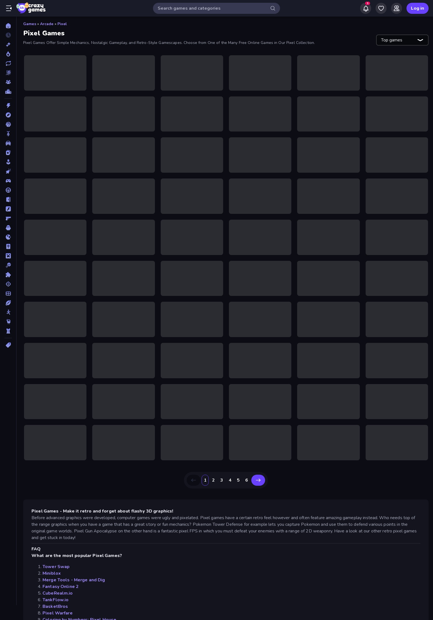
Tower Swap (56, 567)
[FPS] (8, 218)
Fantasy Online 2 (61, 587)
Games (29, 24)
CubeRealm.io (58, 593)
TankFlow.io (55, 600)
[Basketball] (8, 124)
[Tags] (8, 345)
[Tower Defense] (8, 331)
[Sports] (8, 303)
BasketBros (55, 606)
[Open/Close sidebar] (8, 8)
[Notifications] (365, 8)
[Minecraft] (8, 256)
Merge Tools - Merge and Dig (74, 580)
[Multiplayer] (8, 82)
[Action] (8, 105)
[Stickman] (8, 312)
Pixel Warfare (58, 613)
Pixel (62, 24)
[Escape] (8, 199)
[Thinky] (8, 321)
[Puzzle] (8, 274)
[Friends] (396, 8)
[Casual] (8, 162)
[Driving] (8, 190)
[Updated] (8, 63)
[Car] (8, 143)
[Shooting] (8, 284)
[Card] (8, 152)
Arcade (47, 24)
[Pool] (8, 265)
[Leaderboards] (8, 91)
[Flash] (8, 209)
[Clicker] (8, 171)
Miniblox (52, 573)
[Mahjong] (8, 246)
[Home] (8, 25)
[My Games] (381, 8)
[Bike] (8, 133)
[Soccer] (8, 293)
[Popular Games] (8, 54)
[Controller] (8, 180)
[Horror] (8, 227)
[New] (8, 44)
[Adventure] (8, 115)
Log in (417, 8)
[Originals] (8, 72)
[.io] (8, 237)
